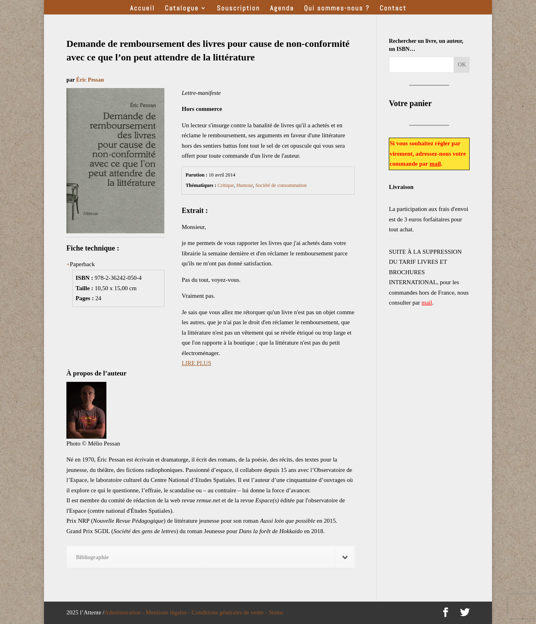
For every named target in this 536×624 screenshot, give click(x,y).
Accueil (142, 8)
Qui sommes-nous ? (337, 8)
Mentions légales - (169, 612)
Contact (393, 8)
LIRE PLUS (196, 363)
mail (435, 164)
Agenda (282, 8)
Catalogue (182, 8)
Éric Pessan (90, 80)
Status (276, 612)
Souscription (238, 8)
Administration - (125, 612)
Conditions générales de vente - (230, 612)
